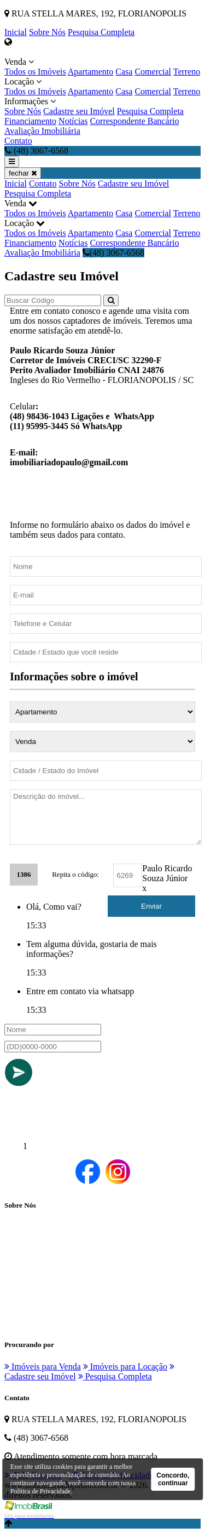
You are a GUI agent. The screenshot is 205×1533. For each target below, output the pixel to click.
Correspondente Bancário (134, 121)
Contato (18, 140)
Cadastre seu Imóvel (79, 111)
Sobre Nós (47, 32)
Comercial (152, 71)
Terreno (187, 71)
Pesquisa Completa (101, 32)
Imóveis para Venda (42, 1366)
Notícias (72, 121)
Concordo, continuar (172, 1479)
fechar (23, 173)
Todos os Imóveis (35, 71)
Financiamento (30, 121)
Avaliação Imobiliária (42, 131)
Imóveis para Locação (125, 1366)
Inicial (15, 32)
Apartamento (91, 71)
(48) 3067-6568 (113, 252)
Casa (123, 71)
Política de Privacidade (40, 1491)
